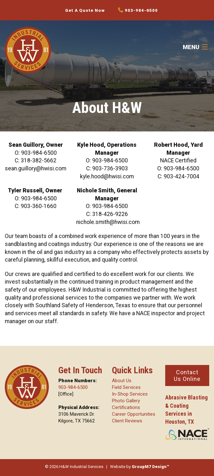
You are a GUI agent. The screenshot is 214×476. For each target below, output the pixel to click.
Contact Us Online (187, 375)
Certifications (126, 407)
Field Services (126, 387)
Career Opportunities (133, 414)
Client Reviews (127, 421)
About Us (121, 380)
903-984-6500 (138, 10)
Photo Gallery (126, 401)
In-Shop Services (130, 394)
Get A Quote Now (85, 10)
